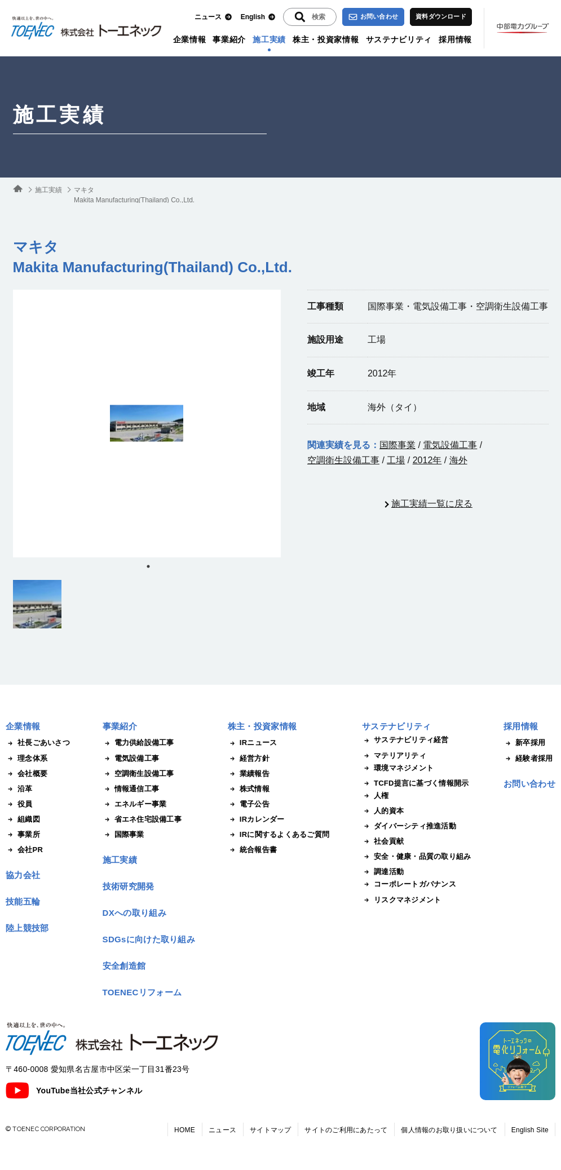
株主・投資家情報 (326, 39)
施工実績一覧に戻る (431, 503)
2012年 (427, 460)
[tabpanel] (147, 423)
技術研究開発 (128, 886)
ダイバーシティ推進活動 (409, 826)
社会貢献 (383, 841)
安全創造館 (124, 965)
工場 (396, 460)
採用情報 (455, 39)
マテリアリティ (394, 755)
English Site (530, 1130)
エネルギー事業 (135, 804)
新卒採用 (524, 742)
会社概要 (26, 773)
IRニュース (252, 742)
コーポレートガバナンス (409, 884)
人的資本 (383, 811)
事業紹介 (229, 39)
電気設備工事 (450, 445)
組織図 (23, 819)
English (258, 17)
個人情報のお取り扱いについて (449, 1130)
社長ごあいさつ (38, 742)
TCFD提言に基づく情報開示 (415, 783)
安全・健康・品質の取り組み (416, 856)
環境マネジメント (398, 768)
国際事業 (397, 445)
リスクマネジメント (401, 900)
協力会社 (23, 875)
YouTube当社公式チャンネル (74, 1090)
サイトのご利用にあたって (345, 1130)
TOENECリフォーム (142, 992)
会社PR (24, 849)
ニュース (213, 17)
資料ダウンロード (441, 16)
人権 (375, 795)
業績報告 (249, 773)
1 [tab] (148, 566)
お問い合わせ (373, 16)
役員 (19, 804)
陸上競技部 (27, 928)
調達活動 (383, 871)
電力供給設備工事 (138, 742)
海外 (458, 460)
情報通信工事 (131, 789)
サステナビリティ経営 (405, 739)
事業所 (23, 834)
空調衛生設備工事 (343, 460)
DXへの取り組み (134, 913)
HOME (184, 1130)
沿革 (19, 789)
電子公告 (249, 804)
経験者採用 (528, 758)
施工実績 (269, 39)
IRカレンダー (256, 819)
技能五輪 (23, 901)
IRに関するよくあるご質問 (278, 834)
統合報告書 (252, 849)
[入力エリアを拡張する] (310, 17)
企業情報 (189, 39)
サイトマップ (270, 1130)
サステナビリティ (399, 39)
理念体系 (26, 758)
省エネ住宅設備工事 (142, 819)
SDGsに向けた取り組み (149, 939)
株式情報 (249, 789)
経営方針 (249, 758)
